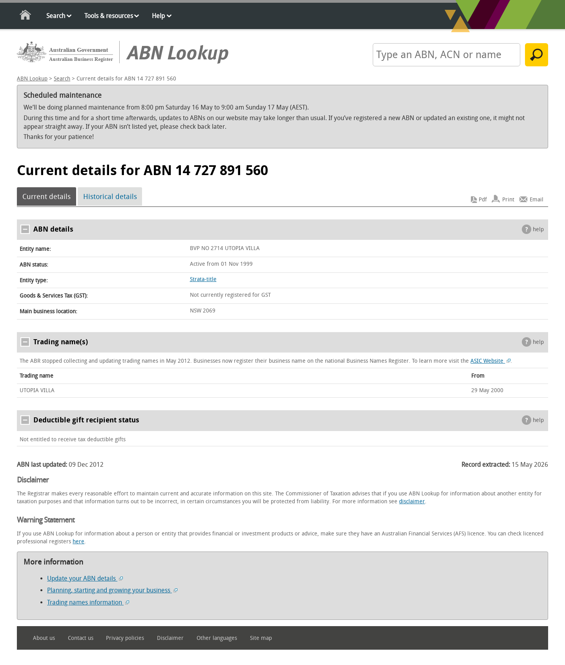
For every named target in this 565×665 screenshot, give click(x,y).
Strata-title (203, 279)
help (538, 229)
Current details (46, 196)
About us (44, 638)
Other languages (217, 638)
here (78, 541)
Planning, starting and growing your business (112, 590)
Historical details (110, 196)
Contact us (80, 638)
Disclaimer (170, 638)
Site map (261, 638)
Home (26, 16)
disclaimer (412, 501)
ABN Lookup (32, 78)
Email (536, 199)
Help (158, 16)
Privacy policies (125, 638)
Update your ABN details (85, 578)
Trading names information (88, 602)
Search (55, 16)
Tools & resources (108, 16)
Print (508, 199)
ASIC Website (490, 361)
